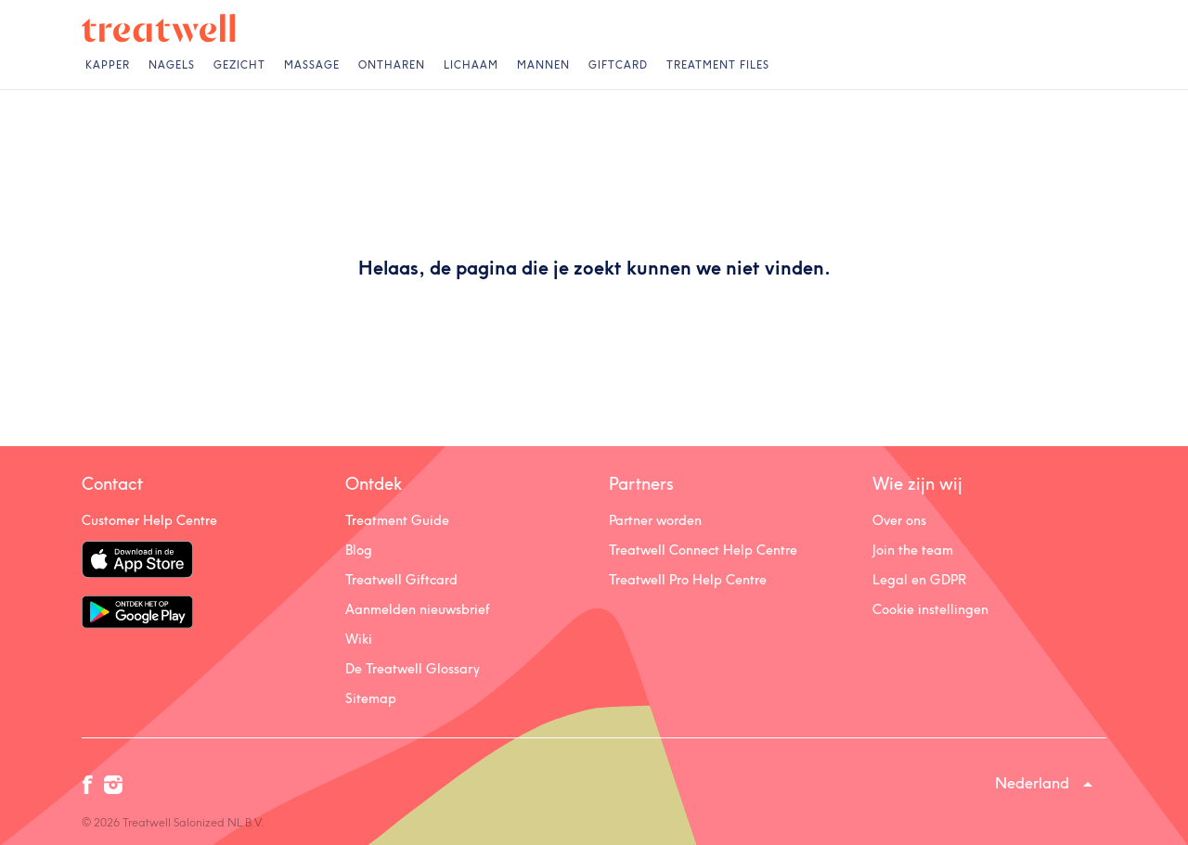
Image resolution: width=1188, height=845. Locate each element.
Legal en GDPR (919, 579)
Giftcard (618, 64)
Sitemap (370, 698)
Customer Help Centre (149, 520)
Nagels (171, 64)
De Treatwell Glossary (412, 668)
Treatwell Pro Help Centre (688, 579)
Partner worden (655, 520)
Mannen (543, 64)
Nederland (1032, 783)
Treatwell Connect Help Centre (703, 550)
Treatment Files (717, 64)
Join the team (912, 550)
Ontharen (391, 64)
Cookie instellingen (930, 609)
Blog (358, 550)
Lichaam (471, 64)
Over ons (899, 520)
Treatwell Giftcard (401, 579)
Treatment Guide (397, 520)
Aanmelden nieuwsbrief (417, 609)
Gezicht (239, 64)
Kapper (107, 64)
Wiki (358, 639)
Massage (312, 64)
